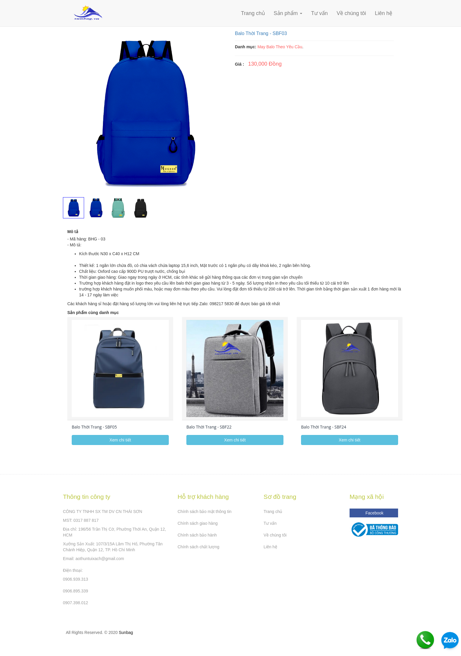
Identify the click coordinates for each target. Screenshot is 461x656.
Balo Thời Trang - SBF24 (323, 427)
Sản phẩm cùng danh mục (93, 312)
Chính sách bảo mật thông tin (204, 511)
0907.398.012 (75, 602)
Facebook (373, 513)
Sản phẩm (288, 13)
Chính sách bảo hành (197, 535)
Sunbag (126, 632)
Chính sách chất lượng (198, 546)
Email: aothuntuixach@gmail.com (93, 558)
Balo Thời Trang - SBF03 (261, 33)
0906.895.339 (75, 591)
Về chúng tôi (351, 13)
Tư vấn (319, 13)
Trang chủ (253, 13)
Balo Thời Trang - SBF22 (209, 427)
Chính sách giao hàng (198, 523)
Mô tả (72, 231)
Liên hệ (383, 13)
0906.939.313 (75, 579)
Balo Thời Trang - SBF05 (94, 427)
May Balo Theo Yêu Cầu (280, 46)
